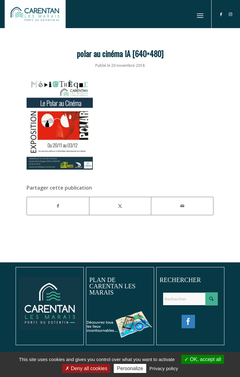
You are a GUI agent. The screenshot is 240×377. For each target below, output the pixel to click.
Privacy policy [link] (163, 368)
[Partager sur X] (120, 206)
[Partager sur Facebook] (58, 206)
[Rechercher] (190, 298)
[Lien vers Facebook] (221, 14)
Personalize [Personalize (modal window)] (130, 368)
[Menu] (200, 14)
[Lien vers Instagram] (230, 14)
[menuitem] (200, 14)
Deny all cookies (86, 368)
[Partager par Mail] (182, 206)
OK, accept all (202, 359)
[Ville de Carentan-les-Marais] (35, 14)
